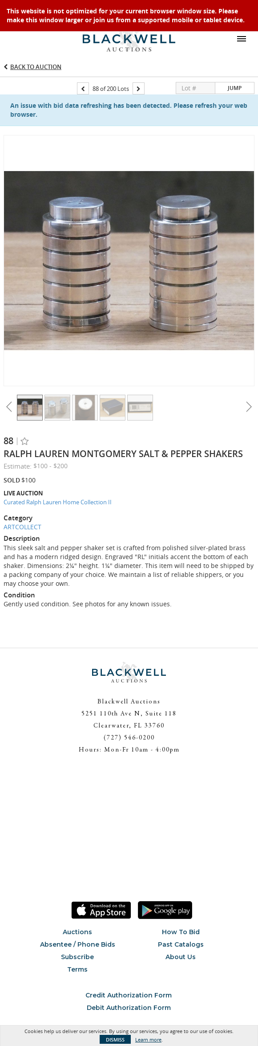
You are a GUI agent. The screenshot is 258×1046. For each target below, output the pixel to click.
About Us (180, 957)
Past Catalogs (181, 944)
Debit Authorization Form (129, 1008)
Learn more (148, 1039)
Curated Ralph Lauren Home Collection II (58, 502)
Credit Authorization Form (128, 995)
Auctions (77, 932)
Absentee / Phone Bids (77, 944)
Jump (235, 88)
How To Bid (181, 932)
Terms (77, 969)
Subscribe (77, 957)
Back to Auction (35, 67)
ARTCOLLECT (22, 527)
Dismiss (115, 1039)
